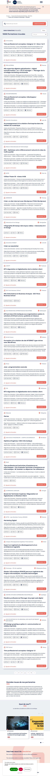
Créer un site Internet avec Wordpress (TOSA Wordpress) (25, 201)
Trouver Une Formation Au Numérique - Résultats (21, 15)
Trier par (35, 34)
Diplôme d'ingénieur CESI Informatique (18, 441)
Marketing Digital (10, 520)
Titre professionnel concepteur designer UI (19, 651)
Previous (39, 713)
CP (36, 11)
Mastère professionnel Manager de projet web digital (23, 598)
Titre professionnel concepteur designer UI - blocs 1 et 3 (24, 44)
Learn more (20, 772)
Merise (6, 416)
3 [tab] (43, 742)
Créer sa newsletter (11, 246)
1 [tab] (40, 742)
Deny (21, 769)
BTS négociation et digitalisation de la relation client (23, 269)
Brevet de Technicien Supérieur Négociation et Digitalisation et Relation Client (21, 495)
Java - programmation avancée (15, 367)
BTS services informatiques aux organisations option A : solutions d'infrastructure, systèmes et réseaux (24, 315)
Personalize (27, 769)
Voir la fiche (40, 59)
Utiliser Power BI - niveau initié (15, 176)
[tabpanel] (17, 727)
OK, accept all (14, 769)
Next (42, 713)
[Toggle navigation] (41, 2)
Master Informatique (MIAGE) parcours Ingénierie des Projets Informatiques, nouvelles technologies (23, 572)
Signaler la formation (11, 60)
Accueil (8, 15)
